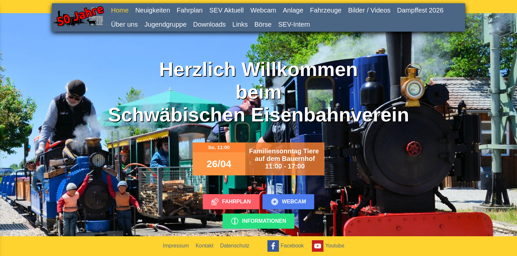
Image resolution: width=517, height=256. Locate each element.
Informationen (258, 221)
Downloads (209, 24)
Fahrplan (190, 10)
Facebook (285, 246)
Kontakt (204, 245)
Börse (263, 24)
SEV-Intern (294, 24)
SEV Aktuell (226, 10)
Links (240, 24)
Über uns (124, 24)
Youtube (327, 246)
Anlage (293, 10)
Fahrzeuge (326, 10)
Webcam (263, 10)
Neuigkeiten (152, 10)
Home (120, 10)
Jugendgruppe (165, 24)
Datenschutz (234, 245)
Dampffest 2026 (420, 10)
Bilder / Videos (369, 10)
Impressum (176, 245)
